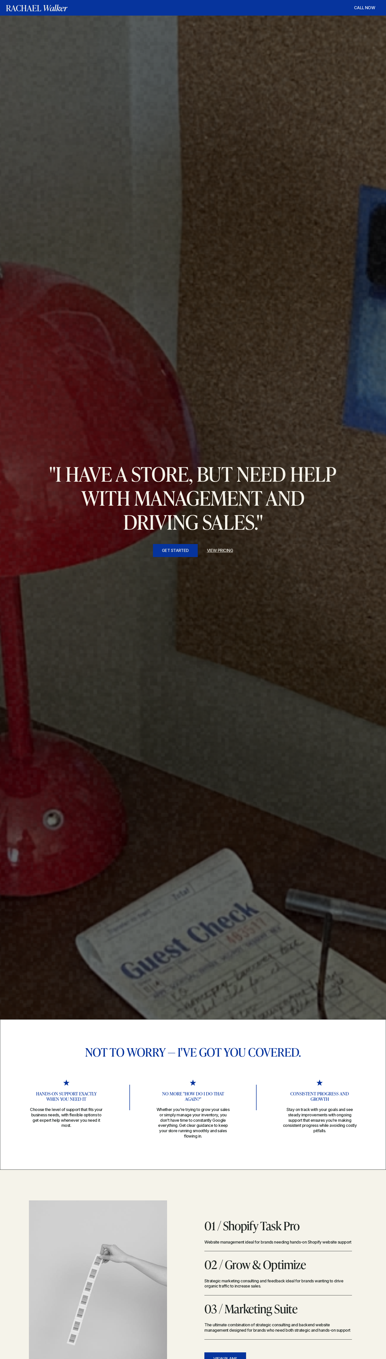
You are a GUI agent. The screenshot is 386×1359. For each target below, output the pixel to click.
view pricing (220, 550)
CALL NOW (364, 7)
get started (175, 550)
